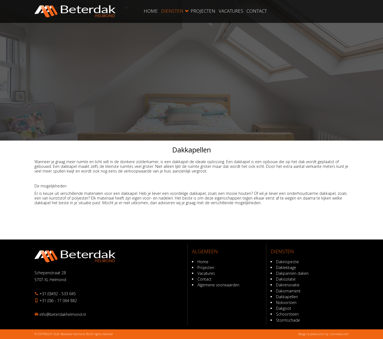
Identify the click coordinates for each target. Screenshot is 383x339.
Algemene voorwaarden (218, 284)
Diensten (172, 11)
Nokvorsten (286, 302)
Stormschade (288, 320)
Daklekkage (286, 267)
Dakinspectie (287, 261)
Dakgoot (283, 308)
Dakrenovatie (287, 284)
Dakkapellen (287, 296)
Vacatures (231, 11)
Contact (257, 11)
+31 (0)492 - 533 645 (57, 293)
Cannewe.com (339, 334)
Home (151, 11)
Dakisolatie (286, 279)
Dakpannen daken (292, 273)
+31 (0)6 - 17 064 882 (58, 300)
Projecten (203, 11)
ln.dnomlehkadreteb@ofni (62, 314)
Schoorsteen (287, 314)
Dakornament (288, 291)
